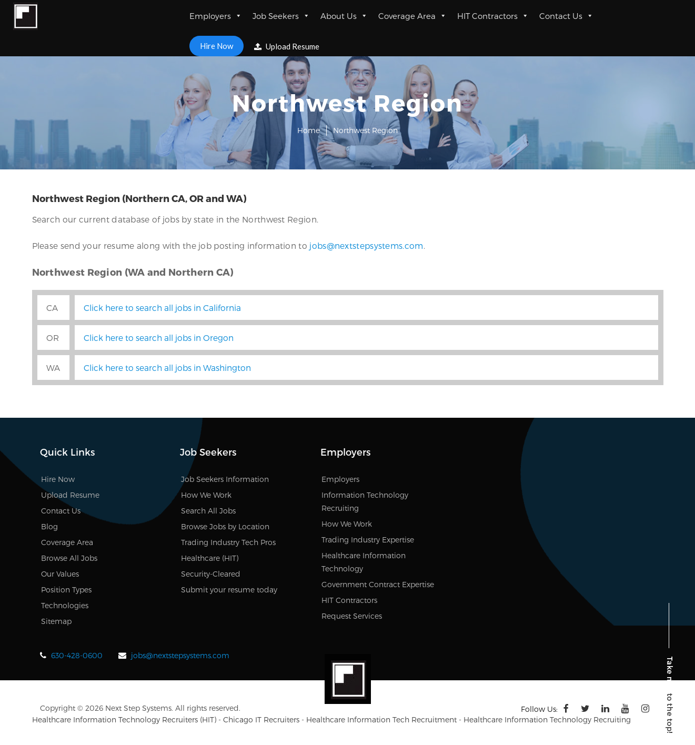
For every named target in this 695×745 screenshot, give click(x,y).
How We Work (206, 494)
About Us (344, 15)
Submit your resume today (229, 589)
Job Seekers (281, 15)
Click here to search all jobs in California (162, 308)
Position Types (66, 589)
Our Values (60, 573)
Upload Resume (286, 46)
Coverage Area (412, 15)
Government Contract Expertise (377, 584)
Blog (49, 526)
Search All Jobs (208, 510)
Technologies (64, 605)
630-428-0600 (77, 655)
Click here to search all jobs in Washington (167, 367)
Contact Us (566, 15)
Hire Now (216, 46)
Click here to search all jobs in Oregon (159, 338)
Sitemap (56, 621)
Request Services (351, 615)
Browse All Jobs (69, 557)
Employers (215, 15)
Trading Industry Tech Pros (228, 542)
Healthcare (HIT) (209, 557)
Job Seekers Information (225, 479)
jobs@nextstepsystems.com (366, 245)
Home (308, 130)
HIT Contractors (493, 15)
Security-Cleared (210, 573)
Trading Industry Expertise (367, 539)
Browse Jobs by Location (225, 526)
